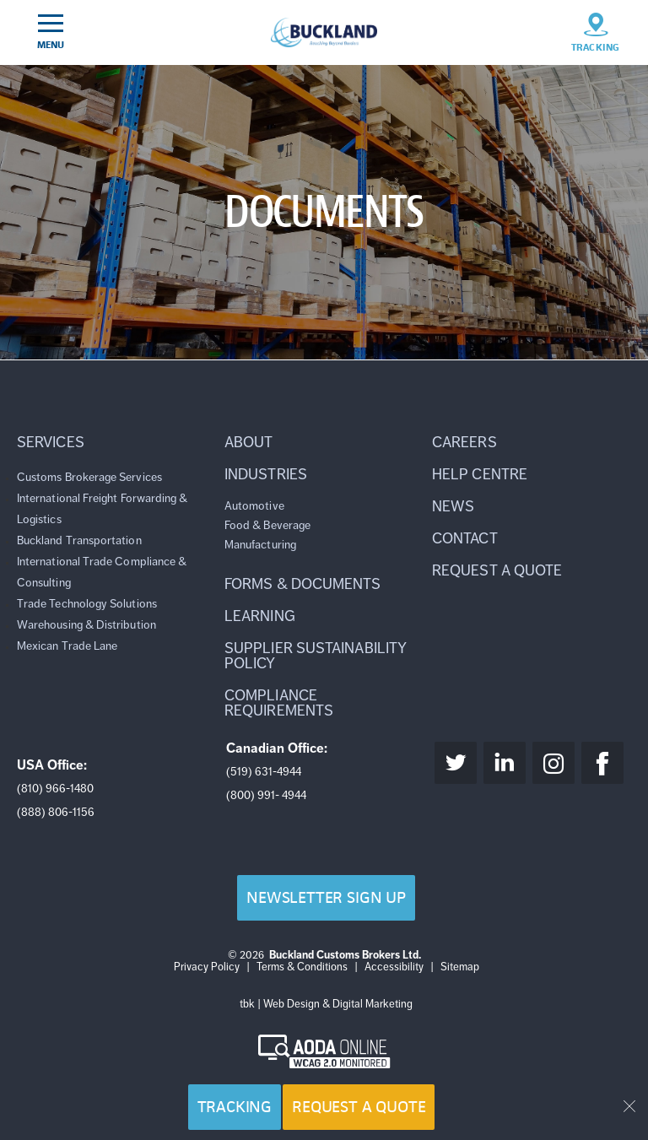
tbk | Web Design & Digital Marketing (326, 1004)
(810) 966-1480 (55, 788)
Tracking (235, 1106)
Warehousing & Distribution (86, 625)
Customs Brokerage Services (89, 477)
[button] (116, 442)
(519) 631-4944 (263, 772)
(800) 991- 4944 (266, 795)
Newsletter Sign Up (326, 897)
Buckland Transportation (79, 540)
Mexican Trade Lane (67, 646)
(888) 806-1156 (55, 812)
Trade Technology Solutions (87, 604)
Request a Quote (358, 1106)
